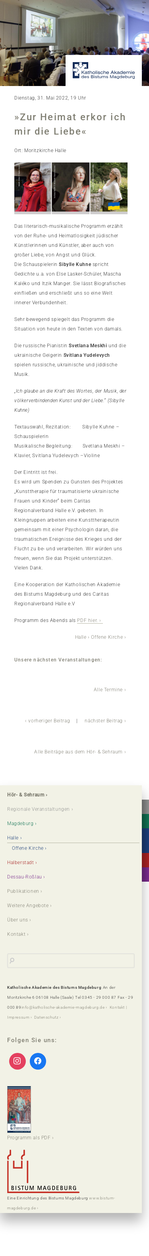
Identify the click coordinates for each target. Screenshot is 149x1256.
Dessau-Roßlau (24, 877)
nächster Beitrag (104, 721)
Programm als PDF (29, 1113)
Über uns (17, 920)
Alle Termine (108, 690)
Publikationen (23, 891)
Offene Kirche (107, 637)
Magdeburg (20, 823)
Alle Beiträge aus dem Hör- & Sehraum (78, 752)
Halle (81, 637)
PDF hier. (87, 620)
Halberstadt (20, 862)
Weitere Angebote (28, 905)
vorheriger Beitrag (49, 721)
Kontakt (16, 934)
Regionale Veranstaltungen (38, 809)
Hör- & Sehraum (25, 795)
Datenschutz (46, 1017)
